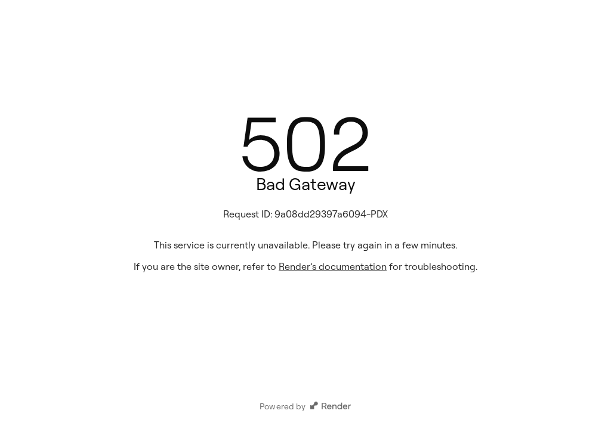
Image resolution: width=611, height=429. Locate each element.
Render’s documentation (333, 266)
